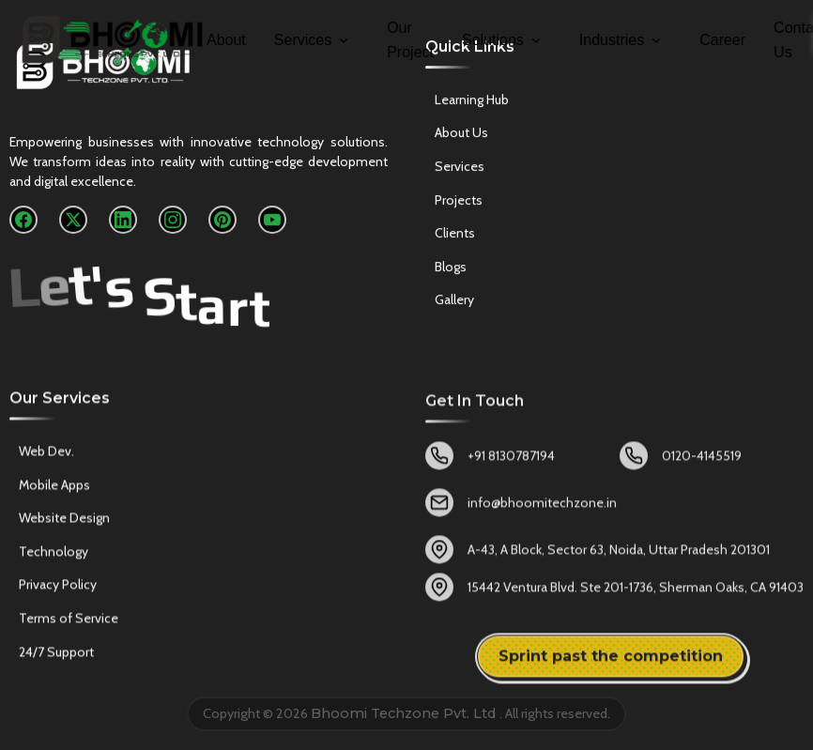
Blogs (451, 269)
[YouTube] (272, 221)
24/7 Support (56, 656)
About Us (461, 136)
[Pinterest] (222, 221)
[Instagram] (173, 221)
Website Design (64, 522)
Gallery (454, 303)
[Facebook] (23, 221)
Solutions (503, 40)
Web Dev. (46, 456)
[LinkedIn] (123, 221)
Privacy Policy (58, 589)
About (226, 40)
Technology (53, 555)
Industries (621, 40)
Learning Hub (472, 102)
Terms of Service (68, 623)
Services (312, 40)
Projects (459, 202)
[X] (73, 221)
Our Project (410, 40)
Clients (455, 235)
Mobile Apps (54, 489)
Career (722, 40)
